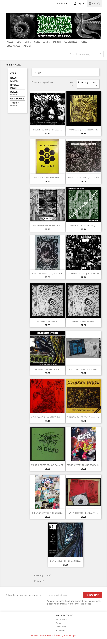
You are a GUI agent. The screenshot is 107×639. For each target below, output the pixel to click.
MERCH (57, 41)
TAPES (27, 41)
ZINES (46, 41)
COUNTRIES (70, 41)
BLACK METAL (14, 93)
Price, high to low (88, 84)
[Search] (86, 54)
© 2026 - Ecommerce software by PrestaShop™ (53, 635)
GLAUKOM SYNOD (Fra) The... (47, 369)
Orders (59, 623)
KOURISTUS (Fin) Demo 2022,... (47, 129)
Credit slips (61, 626)
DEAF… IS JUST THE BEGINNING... (65, 561)
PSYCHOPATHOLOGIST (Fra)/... (83, 225)
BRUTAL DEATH (14, 86)
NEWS (10, 41)
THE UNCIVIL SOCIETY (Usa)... (47, 177)
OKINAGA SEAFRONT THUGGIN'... (47, 513)
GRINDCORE (17, 98)
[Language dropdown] (62, 3)
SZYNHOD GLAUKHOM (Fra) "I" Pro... (83, 177)
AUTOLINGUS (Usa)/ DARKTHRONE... (47, 417)
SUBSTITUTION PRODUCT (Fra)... (84, 369)
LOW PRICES (13, 45)
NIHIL (84, 41)
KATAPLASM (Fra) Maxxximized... (84, 129)
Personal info (62, 619)
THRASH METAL (14, 104)
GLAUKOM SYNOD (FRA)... (83, 321)
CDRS (37, 41)
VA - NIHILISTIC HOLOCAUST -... (83, 513)
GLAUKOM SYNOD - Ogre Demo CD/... (83, 273)
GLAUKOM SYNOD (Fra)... (47, 321)
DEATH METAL (14, 79)
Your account (64, 615)
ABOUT (27, 45)
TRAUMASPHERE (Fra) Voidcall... (47, 225)
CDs (19, 41)
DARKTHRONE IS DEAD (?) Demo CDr (47, 465)
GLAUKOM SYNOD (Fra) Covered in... (83, 417)
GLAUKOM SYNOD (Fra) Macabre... (47, 273)
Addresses (60, 630)
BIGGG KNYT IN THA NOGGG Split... (83, 465)
